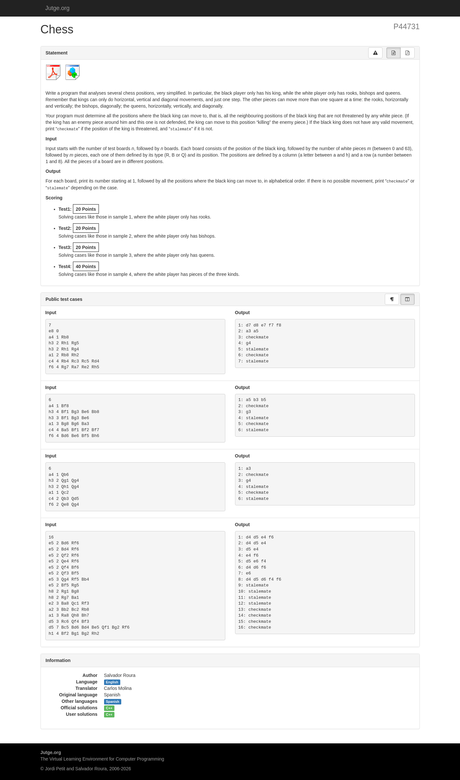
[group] (393, 52)
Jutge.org (57, 8)
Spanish (112, 701)
